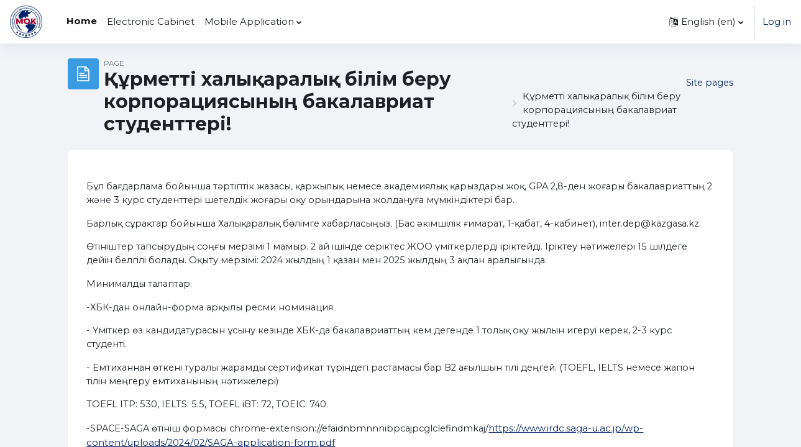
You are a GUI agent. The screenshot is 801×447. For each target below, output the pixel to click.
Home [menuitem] (81, 21)
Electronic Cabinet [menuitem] (151, 21)
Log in (776, 21)
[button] (706, 21)
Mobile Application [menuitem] (249, 21)
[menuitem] (312, 21)
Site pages (708, 82)
